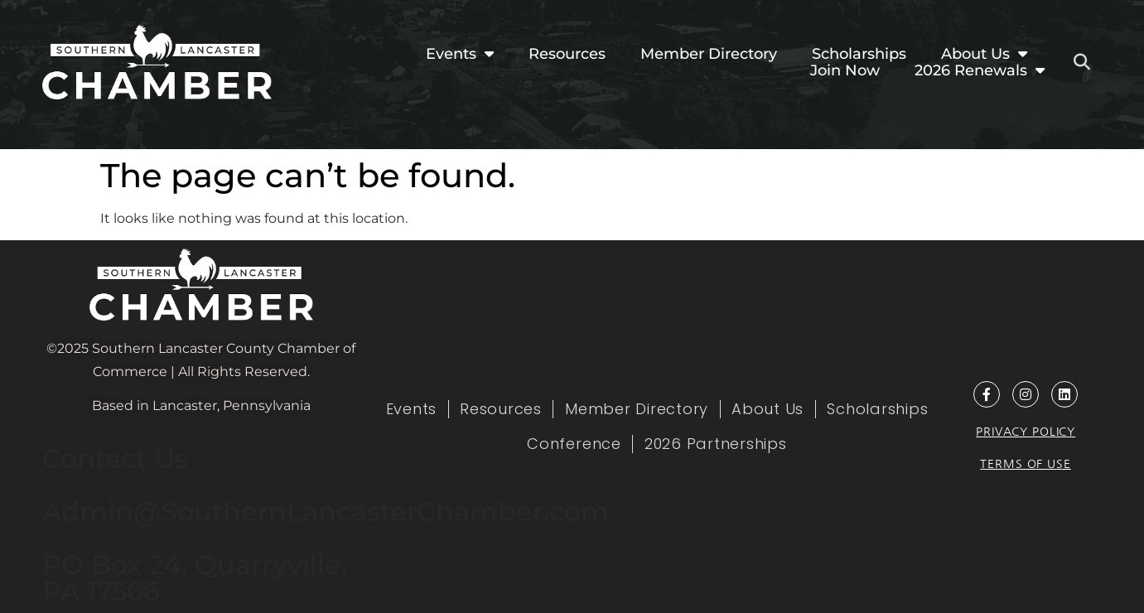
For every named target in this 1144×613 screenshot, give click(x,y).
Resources (567, 54)
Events (460, 54)
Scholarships (859, 54)
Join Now (845, 70)
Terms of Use (1025, 464)
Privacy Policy (1025, 431)
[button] (1081, 62)
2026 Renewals (980, 70)
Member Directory (708, 54)
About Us (984, 54)
